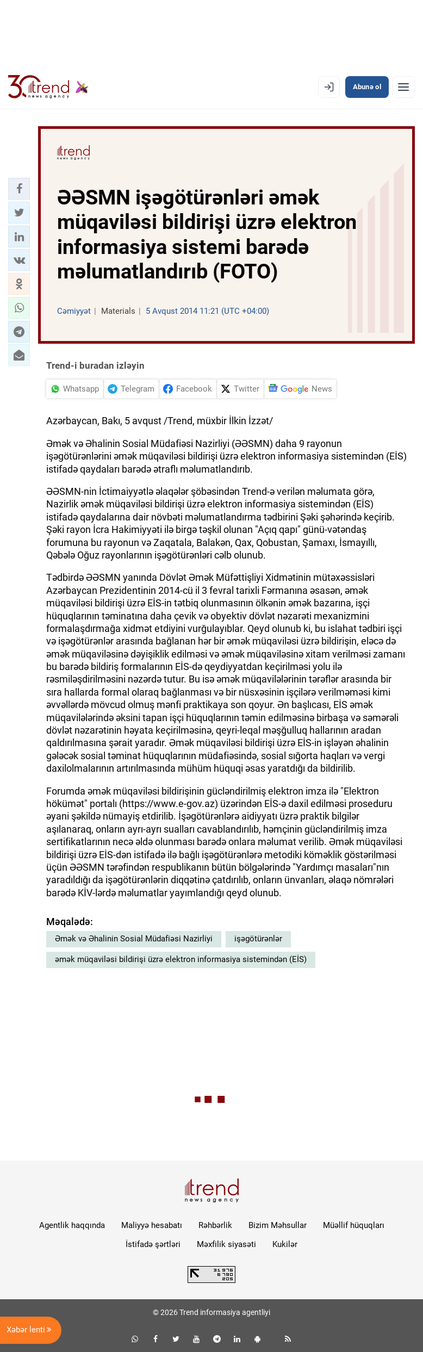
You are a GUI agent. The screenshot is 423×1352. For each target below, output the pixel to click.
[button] (19, 189)
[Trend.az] (48, 87)
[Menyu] (403, 87)
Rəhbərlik (215, 1225)
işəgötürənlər (258, 939)
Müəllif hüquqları (353, 1225)
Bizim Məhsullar (277, 1225)
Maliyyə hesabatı (151, 1225)
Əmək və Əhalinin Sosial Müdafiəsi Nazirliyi (134, 939)
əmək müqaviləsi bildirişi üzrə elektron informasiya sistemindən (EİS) (181, 959)
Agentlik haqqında (72, 1225)
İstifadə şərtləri (153, 1244)
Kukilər (284, 1244)
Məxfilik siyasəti (226, 1244)
